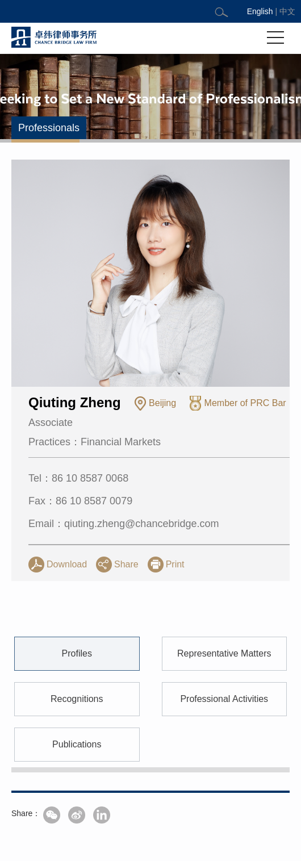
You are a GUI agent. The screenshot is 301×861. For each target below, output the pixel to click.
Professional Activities (224, 760)
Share (126, 564)
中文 (287, 11)
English (260, 11)
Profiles (77, 715)
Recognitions (77, 760)
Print (175, 564)
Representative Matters (224, 715)
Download (67, 564)
